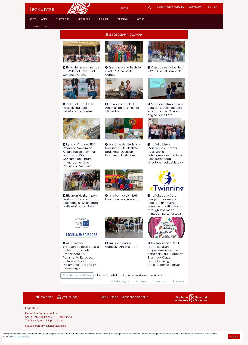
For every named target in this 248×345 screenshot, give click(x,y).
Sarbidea (195, 6)
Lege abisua (32, 308)
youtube (67, 297)
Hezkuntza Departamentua (124, 297)
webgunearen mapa (170, 6)
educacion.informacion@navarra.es (45, 325)
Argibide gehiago (22, 336)
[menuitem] (32, 19)
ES (209, 6)
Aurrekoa (141, 281)
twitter (44, 297)
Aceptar (234, 336)
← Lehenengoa (120, 281)
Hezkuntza (41, 9)
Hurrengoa (159, 281)
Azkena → (178, 281)
